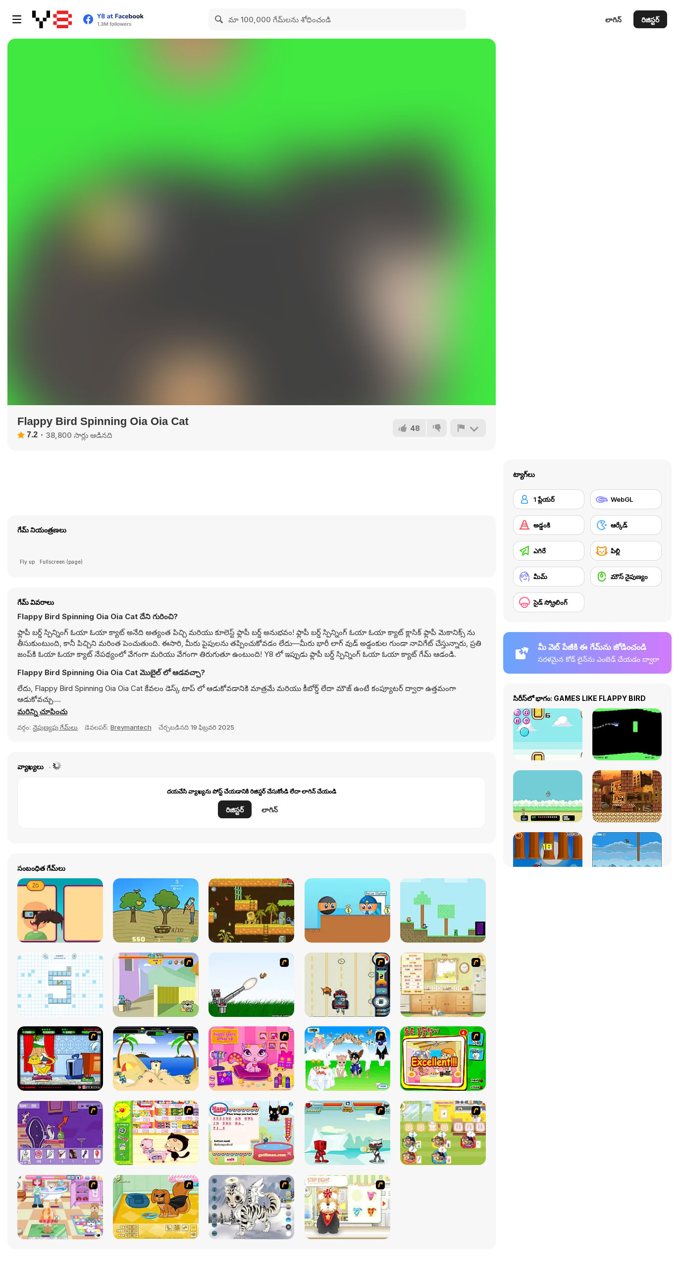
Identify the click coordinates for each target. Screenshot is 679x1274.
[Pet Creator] (156, 1207)
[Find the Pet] (443, 1058)
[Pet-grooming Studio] (347, 1207)
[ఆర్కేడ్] (626, 525)
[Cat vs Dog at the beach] (156, 1058)
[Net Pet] (443, 985)
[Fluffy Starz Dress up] (251, 1058)
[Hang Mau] (251, 1133)
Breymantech (131, 727)
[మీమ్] (548, 576)
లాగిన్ (613, 19)
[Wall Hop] (60, 985)
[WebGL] (626, 499)
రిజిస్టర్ (650, 19)
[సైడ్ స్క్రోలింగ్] (548, 602)
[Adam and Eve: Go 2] (251, 910)
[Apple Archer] (156, 910)
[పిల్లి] (626, 551)
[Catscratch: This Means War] (60, 1133)
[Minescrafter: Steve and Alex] (443, 910)
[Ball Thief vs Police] (347, 910)
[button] (42, 711)
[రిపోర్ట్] (468, 428)
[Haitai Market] (156, 1133)
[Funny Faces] (60, 910)
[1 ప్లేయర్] (548, 499)
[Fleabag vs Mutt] (156, 985)
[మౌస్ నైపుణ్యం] (626, 576)
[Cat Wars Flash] (347, 1133)
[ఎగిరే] (548, 551)
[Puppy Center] (60, 1207)
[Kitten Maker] (251, 1207)
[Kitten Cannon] (251, 985)
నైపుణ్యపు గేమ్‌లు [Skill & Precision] (55, 727)
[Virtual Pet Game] (60, 1058)
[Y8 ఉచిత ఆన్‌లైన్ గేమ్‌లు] (52, 19)
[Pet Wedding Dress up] (347, 1058)
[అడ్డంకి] (548, 525)
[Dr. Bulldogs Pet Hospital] (443, 1133)
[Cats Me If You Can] (347, 985)
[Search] (219, 19)
